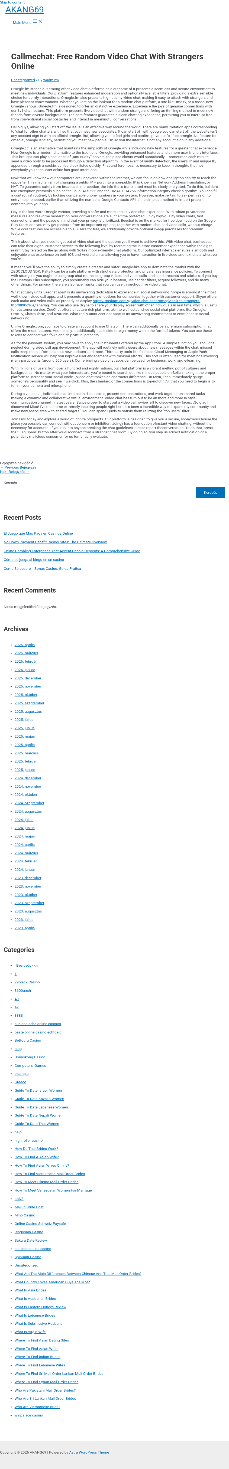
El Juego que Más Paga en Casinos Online (38, 533)
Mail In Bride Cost (29, 1207)
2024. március (26, 853)
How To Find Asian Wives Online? (42, 1165)
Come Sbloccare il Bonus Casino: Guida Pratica (42, 568)
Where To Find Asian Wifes (37, 1348)
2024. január (25, 869)
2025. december (28, 678)
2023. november (28, 886)
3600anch (23, 990)
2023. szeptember (29, 903)
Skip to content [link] (12, 2)
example (22, 1073)
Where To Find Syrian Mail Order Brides (47, 1382)
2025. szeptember (29, 703)
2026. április (25, 645)
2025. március (26, 753)
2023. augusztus (28, 911)
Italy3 (19, 1198)
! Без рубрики (26, 965)
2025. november (28, 686)
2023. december (28, 878)
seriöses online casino (33, 1248)
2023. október (26, 894)
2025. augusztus (28, 711)
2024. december (28, 778)
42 (17, 1007)
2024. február (26, 861)
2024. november (28, 786)
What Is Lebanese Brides (35, 1315)
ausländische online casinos (38, 1024)
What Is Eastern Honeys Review (40, 1307)
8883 (19, 1015)
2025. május (25, 736)
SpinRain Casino (28, 1257)
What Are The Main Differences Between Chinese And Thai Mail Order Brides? (78, 1273)
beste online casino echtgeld (38, 1032)
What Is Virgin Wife (30, 1332)
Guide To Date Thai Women (37, 1123)
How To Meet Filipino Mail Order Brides (47, 1182)
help (18, 1132)
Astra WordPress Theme (89, 1452)
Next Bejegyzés (15, 471)
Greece (20, 1082)
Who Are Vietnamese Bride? (37, 1407)
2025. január (25, 769)
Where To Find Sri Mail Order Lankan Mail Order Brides (59, 1373)
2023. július (24, 919)
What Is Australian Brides (35, 1298)
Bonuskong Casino (30, 1057)
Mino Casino (25, 1215)
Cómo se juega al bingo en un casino (34, 559)
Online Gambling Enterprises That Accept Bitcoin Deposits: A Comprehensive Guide (72, 551)
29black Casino (27, 982)
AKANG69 (24, 9)
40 (17, 999)
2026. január (25, 670)
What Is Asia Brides (31, 1290)
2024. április (25, 844)
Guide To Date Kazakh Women (39, 1099)
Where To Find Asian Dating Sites (42, 1340)
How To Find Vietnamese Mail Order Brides (50, 1174)
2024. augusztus (28, 811)
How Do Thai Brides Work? (36, 1148)
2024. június (25, 828)
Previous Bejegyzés (18, 467)
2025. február (26, 761)
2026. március (26, 653)
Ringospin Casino (29, 1232)
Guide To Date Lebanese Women (41, 1107)
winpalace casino (29, 1415)
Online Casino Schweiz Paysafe (40, 1223)
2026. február (26, 661)
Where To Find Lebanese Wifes (40, 1365)
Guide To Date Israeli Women (38, 1090)
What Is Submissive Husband (39, 1323)
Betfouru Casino (28, 1040)
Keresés (10, 482)
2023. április (25, 928)
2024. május (25, 836)
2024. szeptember (29, 803)
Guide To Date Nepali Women (39, 1115)
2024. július (24, 819)
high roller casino (29, 1140)
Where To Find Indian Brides (37, 1357)
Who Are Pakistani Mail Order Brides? (45, 1390)
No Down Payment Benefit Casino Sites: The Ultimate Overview (55, 542)
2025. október (26, 694)
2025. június (25, 728)
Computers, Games (30, 1065)
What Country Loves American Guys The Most (52, 1282)
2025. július (24, 719)
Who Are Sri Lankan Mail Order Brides (45, 1398)
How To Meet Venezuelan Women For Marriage (53, 1190)
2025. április (25, 744)
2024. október (26, 794)
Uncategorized (23, 80)
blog (18, 1048)
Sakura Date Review (31, 1240)
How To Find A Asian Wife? (37, 1157)
